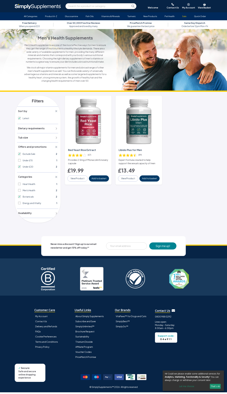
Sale (184, 16)
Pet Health (170, 16)
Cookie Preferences (46, 338)
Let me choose (186, 386)
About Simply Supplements (89, 318)
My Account (41, 318)
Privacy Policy (42, 348)
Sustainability (82, 338)
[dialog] (193, 380)
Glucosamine (71, 16)
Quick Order (200, 16)
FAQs (38, 333)
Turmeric (132, 16)
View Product (78, 177)
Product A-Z (51, 16)
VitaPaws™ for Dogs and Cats (131, 318)
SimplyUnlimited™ (84, 328)
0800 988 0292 (163, 318)
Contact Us (41, 323)
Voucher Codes (83, 353)
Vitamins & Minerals (110, 16)
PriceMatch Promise (85, 358)
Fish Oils (90, 16)
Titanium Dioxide (84, 343)
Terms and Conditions (46, 343)
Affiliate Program (84, 348)
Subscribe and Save (85, 323)
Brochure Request (84, 333)
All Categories (30, 16)
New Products (150, 16)
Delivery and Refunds (46, 328)
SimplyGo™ (122, 328)
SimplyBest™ (123, 323)
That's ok (215, 386)
